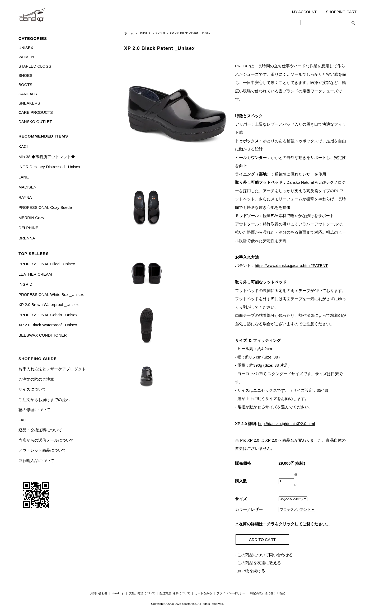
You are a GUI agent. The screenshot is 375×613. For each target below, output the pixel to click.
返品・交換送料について (40, 430)
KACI (23, 146)
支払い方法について (142, 593)
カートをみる (203, 593)
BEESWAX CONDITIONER (42, 335)
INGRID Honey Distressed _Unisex (49, 166)
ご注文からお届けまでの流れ (44, 399)
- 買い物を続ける (250, 570)
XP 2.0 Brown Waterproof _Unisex (48, 304)
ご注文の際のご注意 (36, 379)
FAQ (22, 420)
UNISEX (25, 47)
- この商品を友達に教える (258, 562)
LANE (23, 177)
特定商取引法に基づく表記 (267, 593)
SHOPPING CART (341, 12)
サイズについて (32, 389)
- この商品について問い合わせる (264, 555)
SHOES (25, 75)
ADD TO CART (262, 539)
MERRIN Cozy (31, 217)
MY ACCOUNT (304, 12)
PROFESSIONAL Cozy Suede (45, 207)
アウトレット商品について (42, 450)
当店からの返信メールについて (46, 440)
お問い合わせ (98, 593)
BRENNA (26, 238)
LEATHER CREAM (35, 274)
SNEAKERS (29, 103)
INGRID (25, 284)
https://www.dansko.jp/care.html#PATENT (291, 265)
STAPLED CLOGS (34, 66)
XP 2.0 (160, 33)
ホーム (129, 33)
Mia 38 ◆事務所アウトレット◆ (46, 156)
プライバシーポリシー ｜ (233, 593)
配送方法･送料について (175, 593)
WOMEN (26, 57)
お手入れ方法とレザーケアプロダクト (52, 369)
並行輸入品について (36, 460)
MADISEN (27, 187)
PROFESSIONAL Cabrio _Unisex (47, 315)
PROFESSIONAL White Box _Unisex (51, 294)
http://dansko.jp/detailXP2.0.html (286, 423)
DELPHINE (28, 227)
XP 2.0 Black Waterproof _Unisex (47, 325)
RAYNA (25, 197)
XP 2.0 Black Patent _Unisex (190, 33)
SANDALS (27, 94)
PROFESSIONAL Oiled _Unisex (46, 264)
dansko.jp (118, 593)
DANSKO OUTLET (35, 121)
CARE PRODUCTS (35, 112)
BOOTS (25, 84)
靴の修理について (34, 409)
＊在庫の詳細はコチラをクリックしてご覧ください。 (282, 524)
